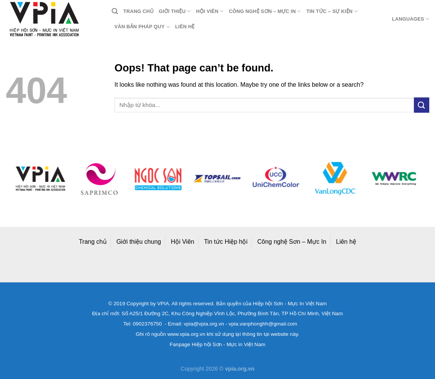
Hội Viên (182, 241)
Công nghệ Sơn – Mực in (265, 11)
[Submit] (421, 104)
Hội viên (210, 11)
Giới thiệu (175, 11)
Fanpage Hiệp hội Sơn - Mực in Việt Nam (217, 344)
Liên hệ (185, 26)
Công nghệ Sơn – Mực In (291, 241)
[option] (40, 179)
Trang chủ (138, 11)
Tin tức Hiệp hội (226, 241)
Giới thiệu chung (138, 241)
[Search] (115, 11)
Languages (410, 19)
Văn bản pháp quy (142, 27)
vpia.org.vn (239, 369)
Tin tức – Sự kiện (332, 11)
